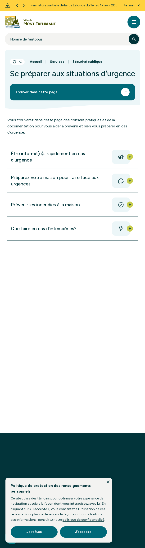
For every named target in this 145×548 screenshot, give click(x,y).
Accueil (36, 62)
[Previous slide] (17, 5)
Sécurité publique (87, 62)
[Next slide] (23, 5)
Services (57, 62)
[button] (72, 157)
